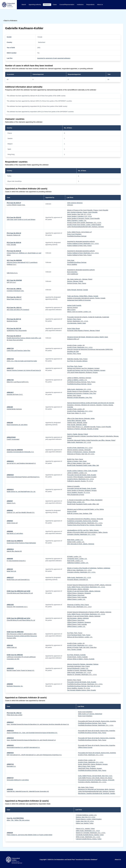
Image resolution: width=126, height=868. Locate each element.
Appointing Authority (35, 4)
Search (24, 4)
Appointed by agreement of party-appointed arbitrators (53, 58)
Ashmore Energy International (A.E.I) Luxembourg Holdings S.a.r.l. (22, 262)
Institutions (80, 4)
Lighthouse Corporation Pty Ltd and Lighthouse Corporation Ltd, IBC (21, 657)
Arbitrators (47, 4)
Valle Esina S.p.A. (12, 273)
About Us (100, 4)
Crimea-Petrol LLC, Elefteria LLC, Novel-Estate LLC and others (24, 253)
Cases (55, 4)
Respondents (90, 4)
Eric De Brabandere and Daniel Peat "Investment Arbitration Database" (74, 859)
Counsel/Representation (67, 4)
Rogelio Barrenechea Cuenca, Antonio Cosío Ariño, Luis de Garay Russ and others (24, 338)
